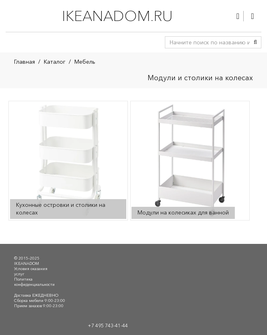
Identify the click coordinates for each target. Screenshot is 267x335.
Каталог (55, 61)
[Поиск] (255, 42)
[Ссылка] (237, 16)
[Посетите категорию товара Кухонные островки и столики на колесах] (68, 160)
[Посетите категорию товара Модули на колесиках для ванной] (189, 160)
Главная (24, 61)
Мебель (84, 61)
